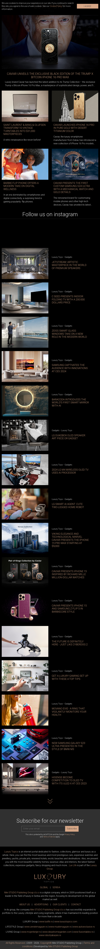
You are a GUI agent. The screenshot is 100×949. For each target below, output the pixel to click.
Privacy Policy (69, 834)
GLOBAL (44, 887)
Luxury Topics (11, 851)
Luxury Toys (57, 257)
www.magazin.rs (36, 926)
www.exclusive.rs (84, 926)
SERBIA (56, 887)
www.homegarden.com (57, 931)
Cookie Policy (56, 6)
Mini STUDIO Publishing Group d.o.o (22, 892)
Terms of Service (49, 837)
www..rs (46, 921)
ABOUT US (24, 904)
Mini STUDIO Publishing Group (63, 946)
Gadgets (68, 257)
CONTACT (76, 904)
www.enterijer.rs (31, 931)
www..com (65, 921)
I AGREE (87, 6)
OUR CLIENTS (60, 904)
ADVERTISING (41, 904)
